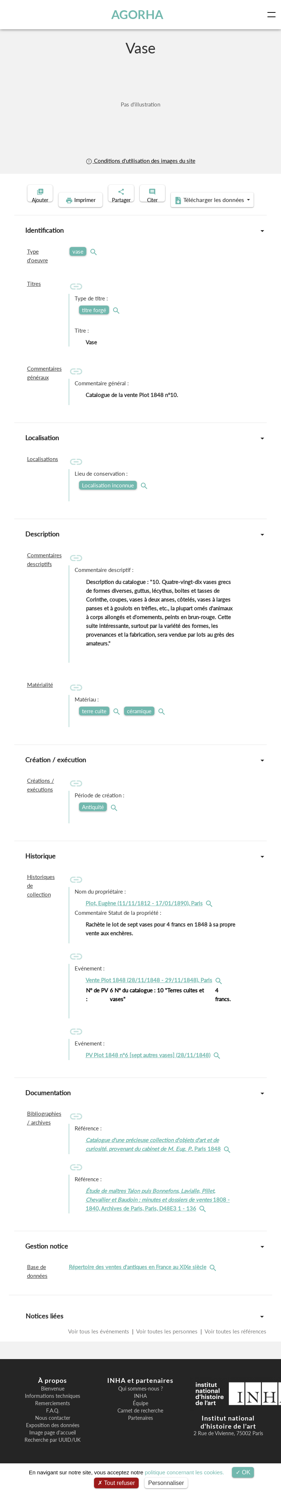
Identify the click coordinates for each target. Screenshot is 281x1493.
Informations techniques (52, 1407)
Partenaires (140, 1429)
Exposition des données (52, 1436)
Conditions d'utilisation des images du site (140, 160)
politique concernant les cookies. (184, 1472)
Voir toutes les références (234, 1342)
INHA (140, 1407)
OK (243, 1472)
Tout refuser (116, 1483)
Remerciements (52, 1415)
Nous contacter (52, 1429)
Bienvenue (52, 1400)
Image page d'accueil (52, 1444)
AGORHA (138, 14)
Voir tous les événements (99, 1342)
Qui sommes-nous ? (140, 1400)
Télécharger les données (188, 211)
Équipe (140, 1415)
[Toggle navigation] (273, 14)
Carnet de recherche (140, 1422)
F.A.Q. (52, 1422)
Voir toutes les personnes (167, 1342)
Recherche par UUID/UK (52, 1451)
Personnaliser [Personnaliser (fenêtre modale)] (166, 1483)
